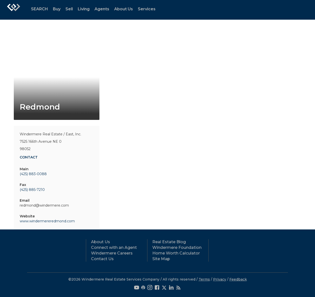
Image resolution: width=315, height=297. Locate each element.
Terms (204, 279)
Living (84, 9)
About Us (123, 9)
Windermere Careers (112, 253)
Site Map (161, 258)
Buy (57, 9)
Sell (69, 9)
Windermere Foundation (177, 247)
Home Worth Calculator (176, 253)
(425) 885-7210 (32, 189)
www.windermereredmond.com (47, 221)
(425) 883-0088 (33, 174)
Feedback (238, 279)
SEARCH (39, 9)
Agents (101, 9)
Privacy (219, 279)
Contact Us (102, 258)
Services (147, 9)
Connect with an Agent (114, 247)
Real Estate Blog (169, 242)
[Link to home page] (13, 10)
